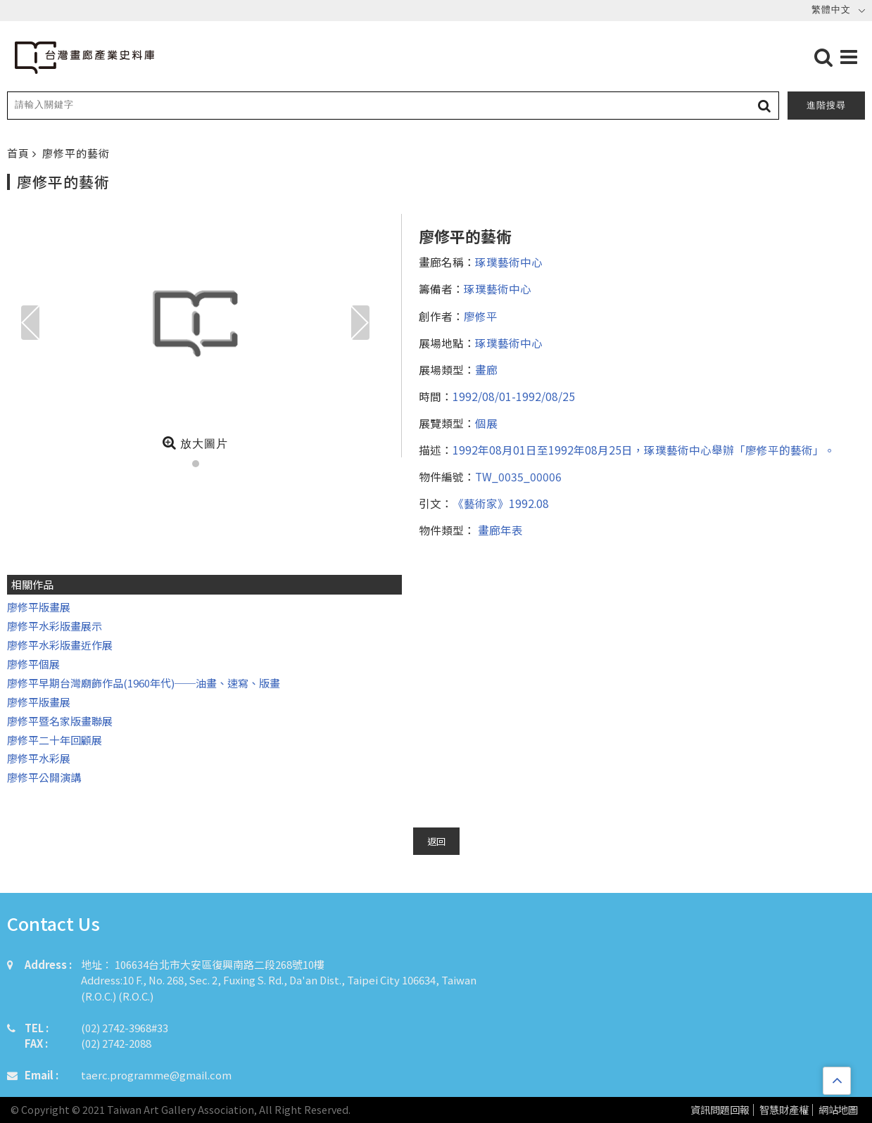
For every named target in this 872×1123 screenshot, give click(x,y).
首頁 (19, 153)
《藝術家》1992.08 (501, 503)
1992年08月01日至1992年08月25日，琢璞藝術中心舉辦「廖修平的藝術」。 (644, 449)
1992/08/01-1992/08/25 (514, 396)
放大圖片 (195, 443)
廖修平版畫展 (38, 606)
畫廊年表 (499, 530)
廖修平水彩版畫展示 (54, 625)
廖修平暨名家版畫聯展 (60, 720)
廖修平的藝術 (76, 153)
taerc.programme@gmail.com (156, 1074)
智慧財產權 (784, 1110)
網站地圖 (838, 1110)
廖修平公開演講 (44, 777)
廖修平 (481, 316)
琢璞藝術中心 (509, 261)
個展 (486, 423)
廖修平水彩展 (38, 758)
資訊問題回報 (720, 1110)
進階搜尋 (826, 105)
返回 (436, 841)
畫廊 (486, 369)
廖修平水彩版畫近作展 (60, 644)
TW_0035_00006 (518, 476)
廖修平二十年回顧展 (54, 739)
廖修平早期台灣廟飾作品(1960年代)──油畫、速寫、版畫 (143, 682)
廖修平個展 (33, 663)
